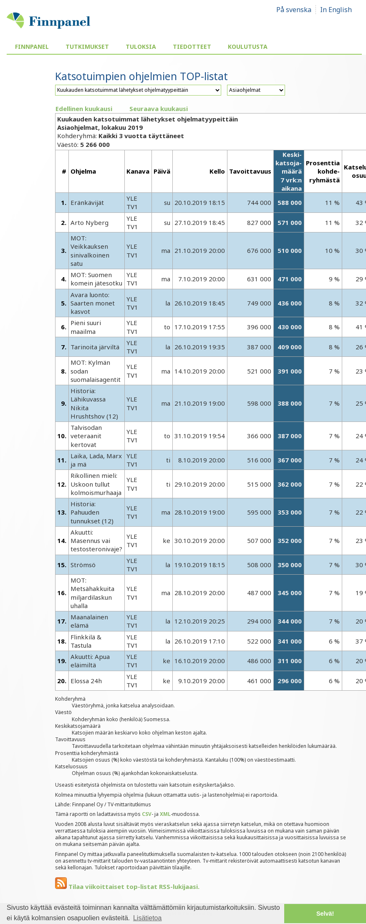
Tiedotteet (192, 46)
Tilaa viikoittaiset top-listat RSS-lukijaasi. (127, 886)
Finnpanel (32, 46)
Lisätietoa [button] (147, 917)
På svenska (293, 9)
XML (165, 814)
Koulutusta (248, 46)
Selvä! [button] (325, 913)
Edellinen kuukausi (84, 108)
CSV (146, 814)
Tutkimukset (87, 46)
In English (336, 9)
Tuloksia (141, 46)
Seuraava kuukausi (158, 108)
